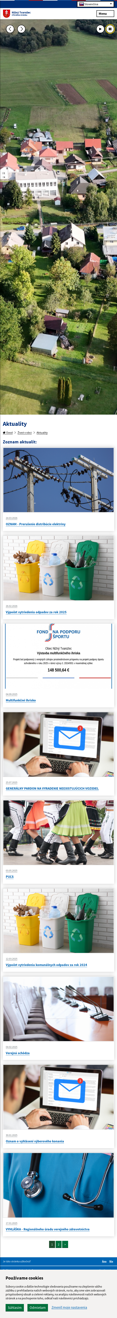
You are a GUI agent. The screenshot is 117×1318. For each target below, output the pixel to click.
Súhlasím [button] (15, 1307)
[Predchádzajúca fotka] (10, 29)
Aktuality (42, 432)
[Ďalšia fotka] (21, 29)
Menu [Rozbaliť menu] (105, 13)
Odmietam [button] (38, 1307)
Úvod (8, 432)
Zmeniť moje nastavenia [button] (69, 1307)
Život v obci (25, 432)
